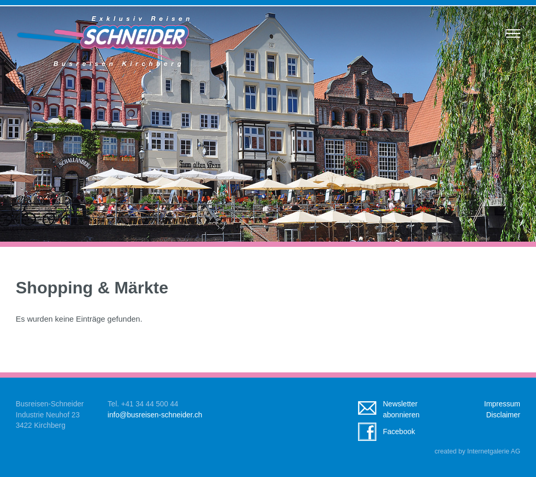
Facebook (399, 431)
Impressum (502, 404)
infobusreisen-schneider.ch (155, 415)
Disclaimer (503, 415)
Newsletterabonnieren (401, 409)
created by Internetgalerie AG (477, 451)
